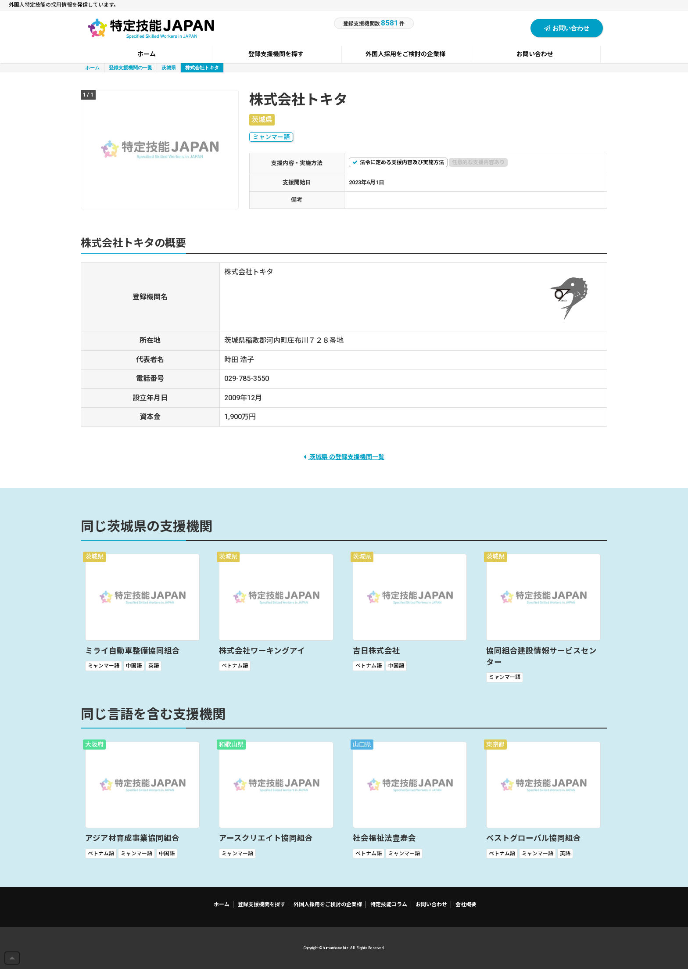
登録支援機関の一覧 (130, 67)
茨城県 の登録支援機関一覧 (344, 456)
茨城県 (168, 67)
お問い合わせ (566, 28)
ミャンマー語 (271, 136)
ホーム (92, 67)
